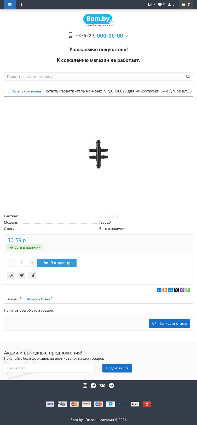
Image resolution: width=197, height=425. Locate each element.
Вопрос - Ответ (40, 299)
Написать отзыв (169, 323)
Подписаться (117, 368)
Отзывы (14, 299)
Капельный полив (26, 91)
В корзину (57, 262)
